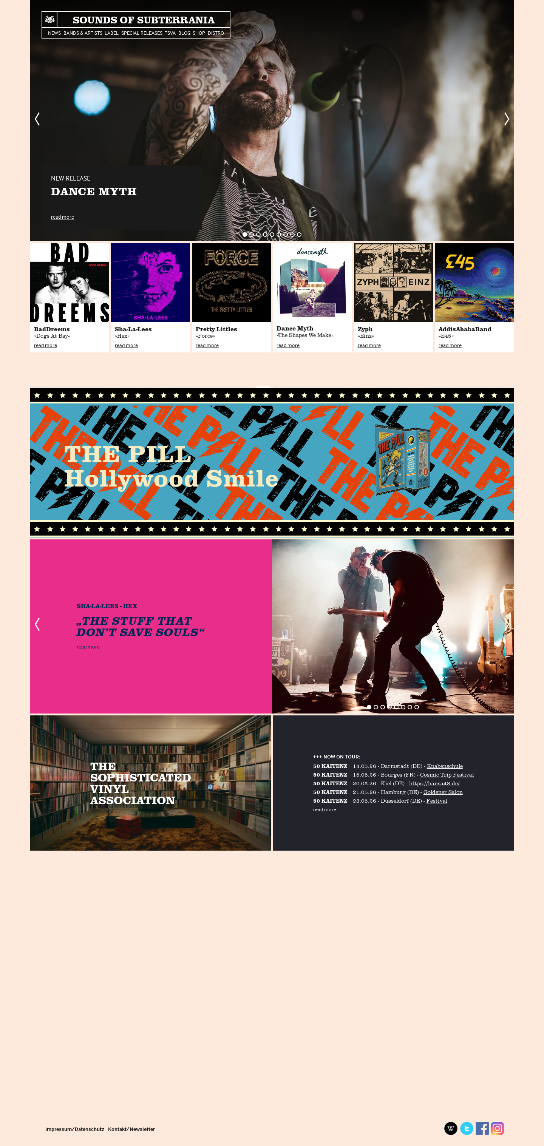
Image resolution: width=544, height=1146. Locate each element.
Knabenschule (445, 765)
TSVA (170, 32)
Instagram (497, 1128)
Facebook (482, 1128)
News (54, 32)
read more (62, 216)
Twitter (466, 1128)
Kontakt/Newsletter (131, 1129)
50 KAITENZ (330, 765)
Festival (437, 800)
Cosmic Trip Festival (447, 774)
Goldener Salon (443, 791)
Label (112, 32)
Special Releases (141, 32)
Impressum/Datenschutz (74, 1129)
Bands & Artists (82, 32)
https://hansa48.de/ (434, 783)
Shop (199, 32)
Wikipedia (451, 1128)
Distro (216, 32)
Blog (184, 32)
